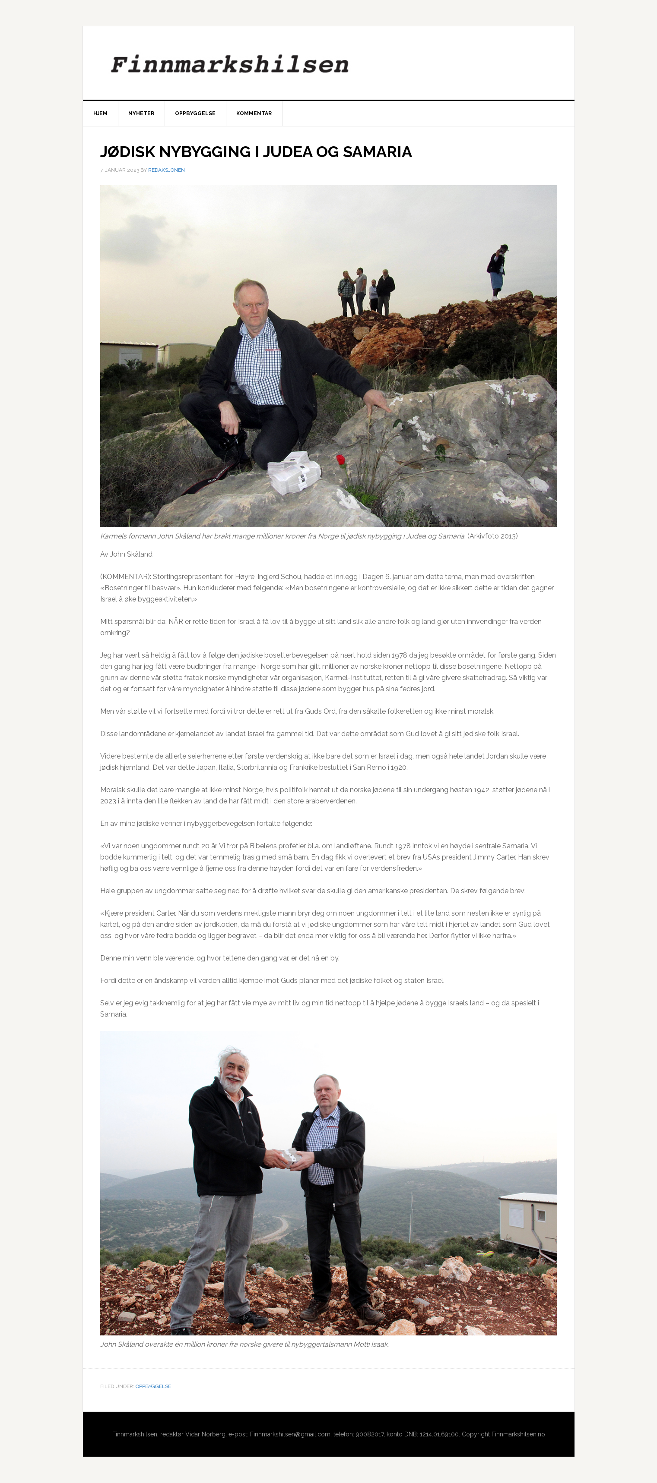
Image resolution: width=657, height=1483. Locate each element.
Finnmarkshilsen (328, 63)
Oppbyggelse (153, 1386)
